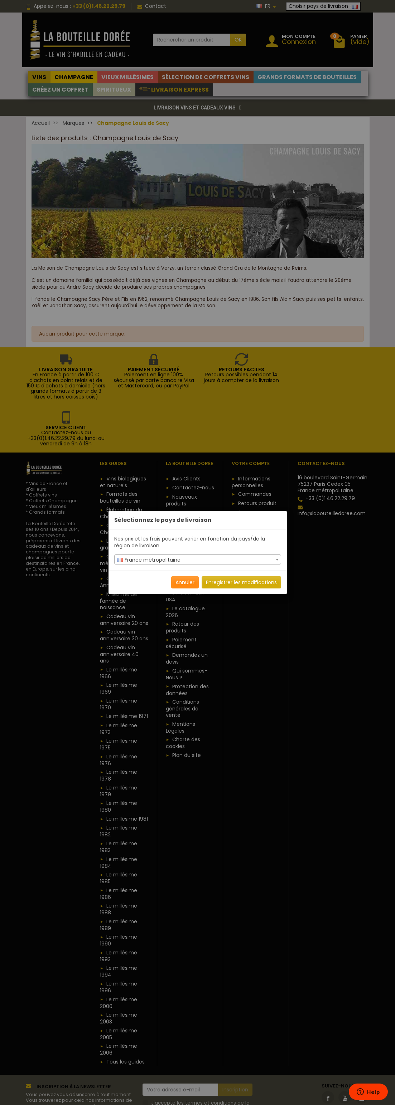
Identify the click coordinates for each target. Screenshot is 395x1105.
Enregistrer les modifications (241, 582)
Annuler (184, 582)
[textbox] (198, 560)
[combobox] (197, 559)
